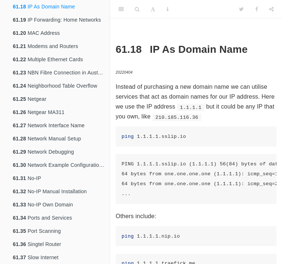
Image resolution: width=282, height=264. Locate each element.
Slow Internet (35, 257)
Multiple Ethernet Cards (48, 59)
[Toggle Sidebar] (121, 9)
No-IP (27, 178)
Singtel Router (37, 244)
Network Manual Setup (47, 139)
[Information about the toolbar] (167, 9)
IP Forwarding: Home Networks (57, 20)
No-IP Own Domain (43, 205)
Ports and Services (42, 218)
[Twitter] (241, 9)
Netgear (29, 99)
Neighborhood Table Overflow (55, 86)
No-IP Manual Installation (50, 191)
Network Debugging (43, 152)
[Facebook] (257, 9)
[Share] (271, 9)
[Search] (137, 9)
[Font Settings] (153, 9)
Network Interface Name (48, 125)
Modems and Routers (45, 46)
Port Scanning (37, 231)
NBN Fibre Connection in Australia (60, 73)
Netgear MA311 (39, 112)
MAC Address (36, 33)
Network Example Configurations (59, 165)
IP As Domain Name (44, 7)
